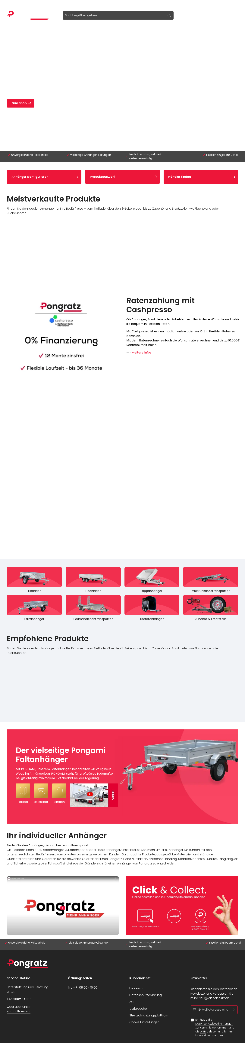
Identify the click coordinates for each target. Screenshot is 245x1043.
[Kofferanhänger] (152, 609)
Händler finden (179, 177)
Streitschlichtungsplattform (149, 1015)
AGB (132, 1002)
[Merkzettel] (206, 15)
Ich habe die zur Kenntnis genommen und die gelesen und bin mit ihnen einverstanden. (214, 1027)
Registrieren (37, 4)
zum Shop (19, 103)
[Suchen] (169, 15)
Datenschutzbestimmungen (214, 1023)
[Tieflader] (34, 581)
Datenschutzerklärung (145, 995)
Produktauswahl (102, 177)
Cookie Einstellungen (144, 1022)
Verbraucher (138, 1008)
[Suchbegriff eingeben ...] (114, 15)
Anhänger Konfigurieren (29, 177)
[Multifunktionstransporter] (210, 581)
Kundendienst (140, 978)
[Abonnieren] (234, 1009)
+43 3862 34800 (19, 999)
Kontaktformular (18, 1011)
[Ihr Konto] (216, 15)
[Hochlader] (93, 581)
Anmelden (14, 4)
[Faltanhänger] (34, 609)
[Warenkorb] (225, 15)
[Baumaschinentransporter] (93, 609)
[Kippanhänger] (152, 581)
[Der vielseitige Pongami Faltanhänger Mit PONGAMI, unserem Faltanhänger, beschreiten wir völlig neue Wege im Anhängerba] (122, 776)
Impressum (137, 988)
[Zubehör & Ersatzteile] (210, 609)
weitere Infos (141, 352)
